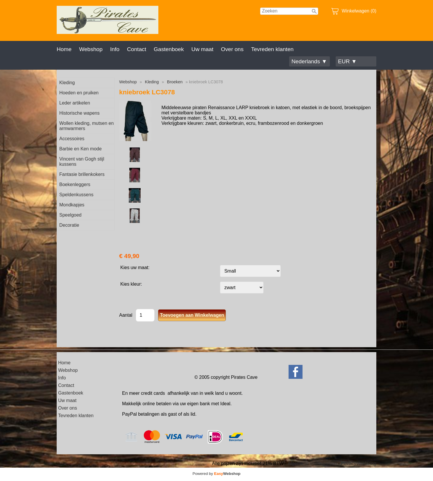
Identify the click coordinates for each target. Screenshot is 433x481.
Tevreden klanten (272, 49)
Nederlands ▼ (309, 61)
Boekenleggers (74, 184)
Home (64, 49)
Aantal (125, 315)
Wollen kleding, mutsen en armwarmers (86, 126)
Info (114, 49)
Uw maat (203, 49)
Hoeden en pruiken (79, 92)
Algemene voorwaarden (312, 463)
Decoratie (69, 225)
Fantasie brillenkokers (82, 174)
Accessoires (71, 138)
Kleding (67, 82)
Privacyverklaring (358, 463)
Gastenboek (169, 49)
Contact (136, 49)
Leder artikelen (74, 102)
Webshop (91, 49)
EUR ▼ (347, 61)
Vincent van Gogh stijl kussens (81, 161)
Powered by (217, 473)
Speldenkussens (76, 194)
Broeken (175, 82)
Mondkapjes (71, 204)
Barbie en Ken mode (80, 148)
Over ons (232, 49)
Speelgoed (70, 214)
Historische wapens (79, 113)
